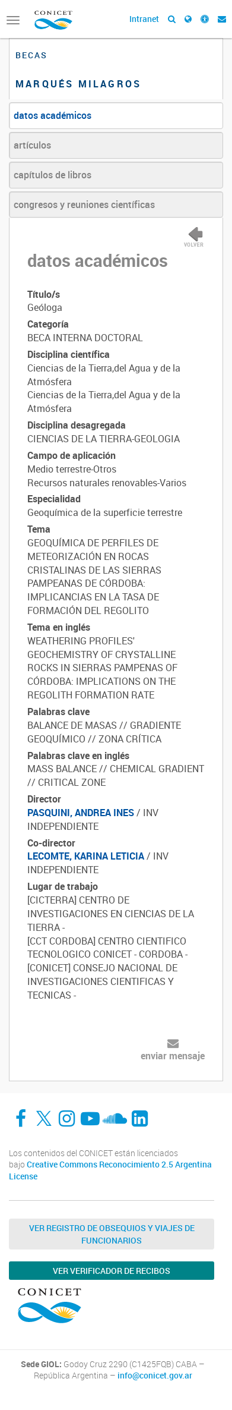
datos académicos (52, 115)
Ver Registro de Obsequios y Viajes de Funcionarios (112, 1234)
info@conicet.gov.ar (154, 1375)
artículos (32, 145)
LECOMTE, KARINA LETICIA (85, 856)
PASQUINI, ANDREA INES (80, 812)
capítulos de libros (52, 174)
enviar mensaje (173, 1055)
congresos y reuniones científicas (84, 204)
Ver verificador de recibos (111, 1270)
